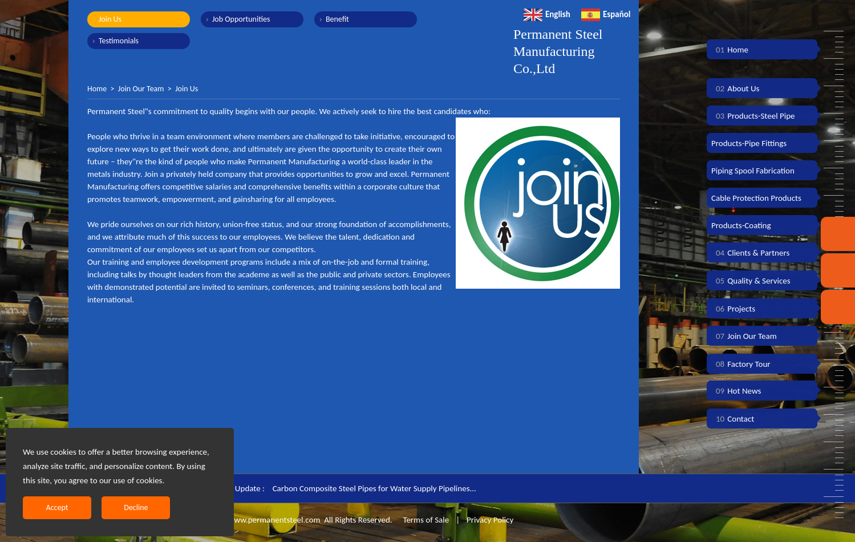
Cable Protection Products (756, 198)
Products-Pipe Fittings (749, 143)
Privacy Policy (490, 520)
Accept (57, 507)
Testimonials (119, 41)
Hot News (736, 391)
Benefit (337, 19)
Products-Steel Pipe (753, 116)
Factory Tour (741, 364)
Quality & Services (751, 281)
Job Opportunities (241, 19)
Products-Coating (741, 225)
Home (97, 89)
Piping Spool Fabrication (753, 170)
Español (606, 14)
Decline (136, 507)
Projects (733, 309)
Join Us (110, 19)
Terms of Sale (425, 520)
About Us (735, 88)
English (547, 14)
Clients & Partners (750, 253)
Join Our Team (141, 89)
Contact (732, 419)
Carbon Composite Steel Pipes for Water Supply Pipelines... (374, 488)
